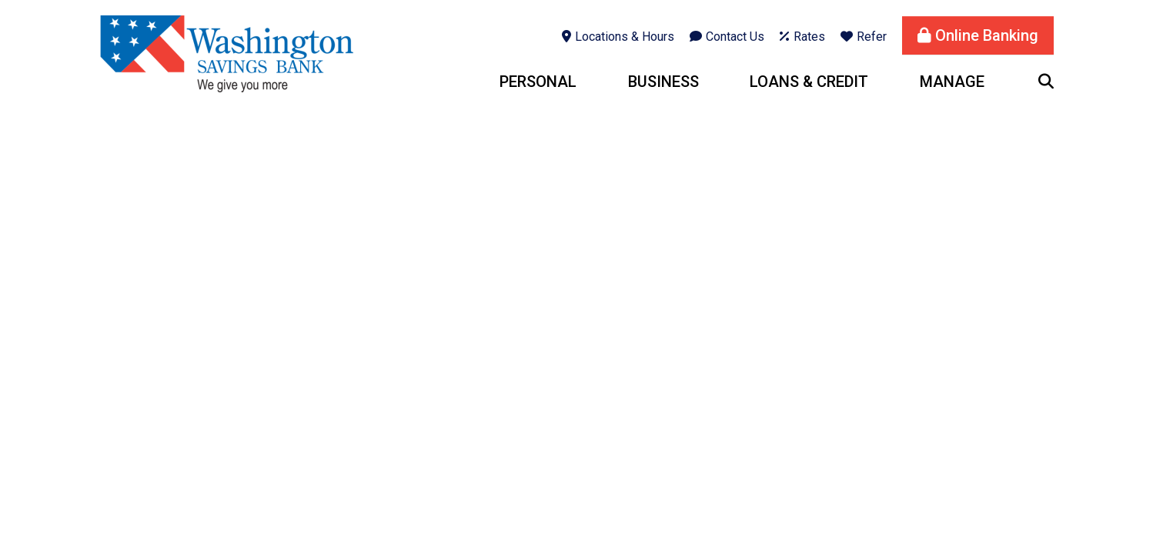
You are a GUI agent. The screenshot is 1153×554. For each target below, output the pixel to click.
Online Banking (986, 35)
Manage (952, 81)
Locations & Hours (624, 36)
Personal (538, 81)
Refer (872, 36)
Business (663, 81)
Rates (809, 36)
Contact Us (735, 36)
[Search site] (1046, 81)
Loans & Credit (809, 81)
